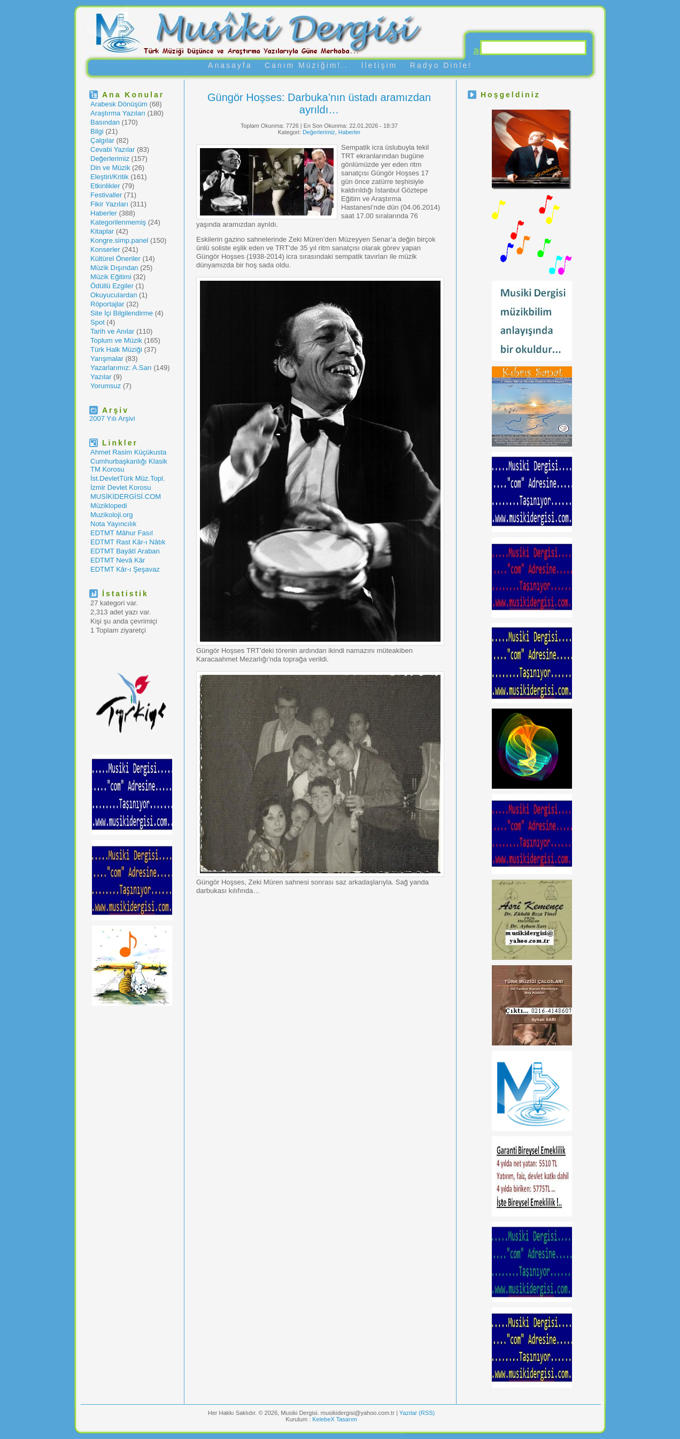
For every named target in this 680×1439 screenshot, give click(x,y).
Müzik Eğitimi (111, 277)
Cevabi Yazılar (112, 149)
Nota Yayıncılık (113, 524)
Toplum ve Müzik (116, 340)
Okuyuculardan (113, 295)
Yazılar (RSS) (417, 1413)
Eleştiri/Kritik (109, 177)
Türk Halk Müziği (116, 349)
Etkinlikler (105, 186)
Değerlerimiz (109, 159)
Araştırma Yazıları (117, 113)
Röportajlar (107, 304)
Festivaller (106, 195)
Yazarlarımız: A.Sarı (121, 368)
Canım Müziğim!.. (307, 65)
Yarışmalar (106, 359)
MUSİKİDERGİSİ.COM (125, 497)
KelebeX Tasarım (334, 1419)
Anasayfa (230, 65)
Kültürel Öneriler (115, 259)
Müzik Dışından (114, 268)
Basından (105, 122)
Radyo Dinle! (441, 65)
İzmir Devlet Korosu (120, 487)
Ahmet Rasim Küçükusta (128, 452)
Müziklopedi (108, 506)
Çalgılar (102, 140)
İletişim (379, 65)
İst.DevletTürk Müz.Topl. (127, 478)
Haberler (103, 213)
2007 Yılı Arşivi (112, 418)
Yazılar (101, 377)
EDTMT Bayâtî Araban (125, 551)
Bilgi (97, 131)
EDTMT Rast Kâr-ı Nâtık (128, 542)
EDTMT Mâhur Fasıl (121, 533)
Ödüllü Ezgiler (112, 286)
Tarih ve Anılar (112, 331)
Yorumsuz (105, 386)
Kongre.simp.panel (119, 240)
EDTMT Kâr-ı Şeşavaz (125, 569)
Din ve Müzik (110, 168)
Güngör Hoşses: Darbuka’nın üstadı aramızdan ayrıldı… (319, 103)
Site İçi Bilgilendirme (121, 313)
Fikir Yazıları (109, 204)
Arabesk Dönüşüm (119, 104)
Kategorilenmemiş (118, 222)
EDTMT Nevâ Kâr (117, 560)
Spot (97, 322)
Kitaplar (102, 231)
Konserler (105, 249)
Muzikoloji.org (111, 515)
